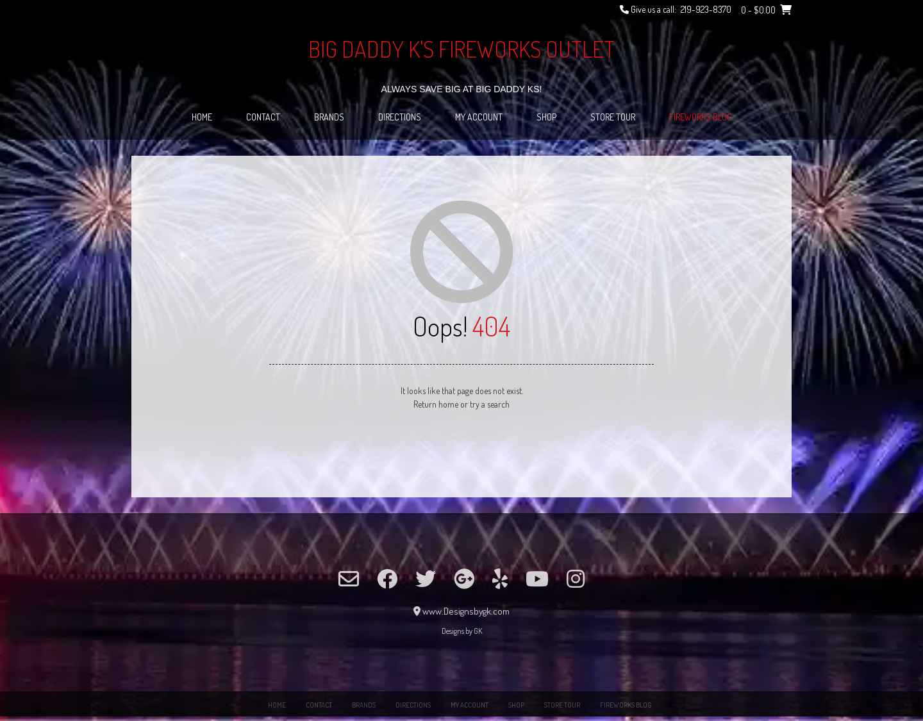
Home (202, 117)
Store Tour (612, 117)
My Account (479, 117)
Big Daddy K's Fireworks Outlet (461, 49)
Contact (263, 117)
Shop (546, 117)
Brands (329, 117)
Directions (399, 117)
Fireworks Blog (700, 117)
